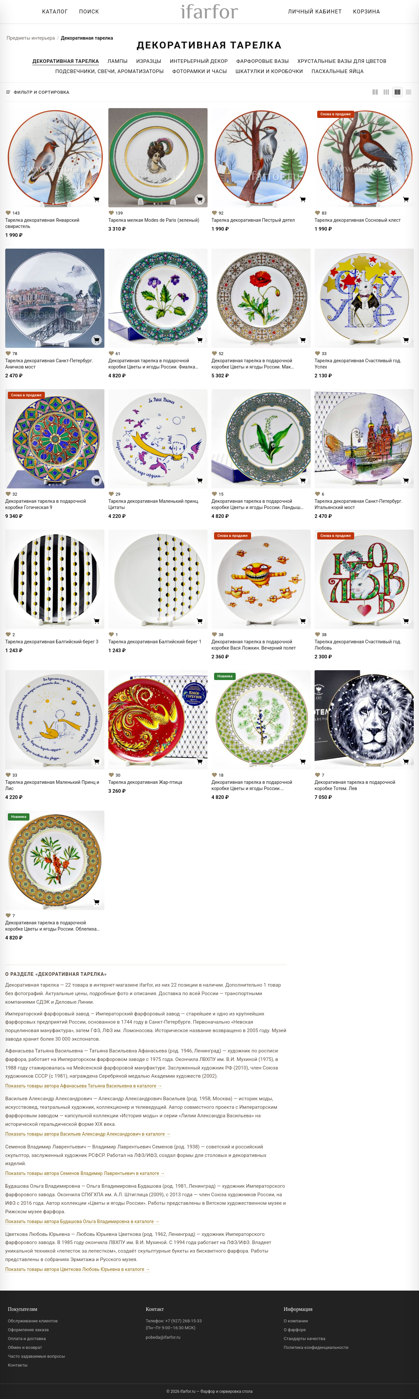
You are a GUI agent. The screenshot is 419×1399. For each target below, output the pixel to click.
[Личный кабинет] (313, 11)
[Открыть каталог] (53, 11)
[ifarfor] (209, 12)
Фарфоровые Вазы (262, 61)
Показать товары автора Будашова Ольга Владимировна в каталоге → (82, 1221)
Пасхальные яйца (338, 71)
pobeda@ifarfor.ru (163, 1337)
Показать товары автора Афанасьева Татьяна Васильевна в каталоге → (83, 1085)
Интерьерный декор (199, 61)
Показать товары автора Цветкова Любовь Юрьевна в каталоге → (77, 1269)
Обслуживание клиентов (33, 1320)
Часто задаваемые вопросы (36, 1356)
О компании (296, 1320)
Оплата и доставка (27, 1338)
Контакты (17, 1365)
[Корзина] (365, 11)
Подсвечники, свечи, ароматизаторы (109, 71)
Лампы (117, 61)
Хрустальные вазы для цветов (342, 61)
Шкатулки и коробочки (269, 71)
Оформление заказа (28, 1329)
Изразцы (148, 61)
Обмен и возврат (25, 1347)
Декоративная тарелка (87, 38)
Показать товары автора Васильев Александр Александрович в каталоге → (88, 1134)
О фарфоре (295, 1329)
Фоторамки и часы (199, 71)
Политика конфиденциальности (316, 1347)
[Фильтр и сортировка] (37, 92)
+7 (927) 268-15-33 (183, 1320)
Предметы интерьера (31, 38)
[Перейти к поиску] (87, 11)
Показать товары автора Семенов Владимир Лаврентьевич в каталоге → (85, 1173)
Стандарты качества (304, 1338)
